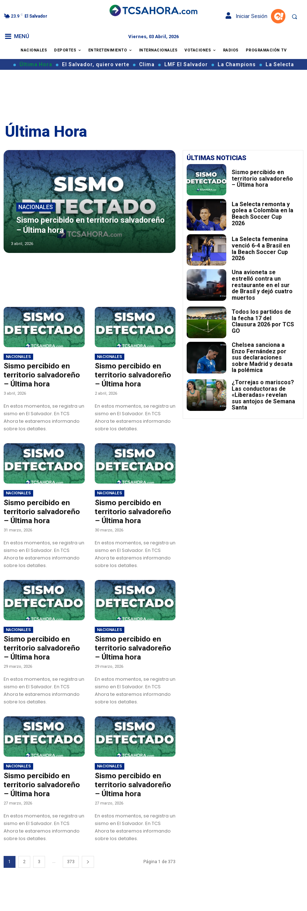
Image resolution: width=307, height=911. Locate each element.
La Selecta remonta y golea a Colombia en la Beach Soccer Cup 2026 (262, 213)
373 (71, 848)
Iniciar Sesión (246, 16)
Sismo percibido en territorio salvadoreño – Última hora (38, 373)
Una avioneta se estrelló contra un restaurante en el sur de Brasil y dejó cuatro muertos (264, 284)
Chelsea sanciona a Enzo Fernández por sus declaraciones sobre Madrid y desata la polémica (262, 354)
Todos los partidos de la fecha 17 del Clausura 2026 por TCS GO (263, 319)
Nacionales (35, 212)
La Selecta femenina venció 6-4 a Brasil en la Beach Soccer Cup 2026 (263, 248)
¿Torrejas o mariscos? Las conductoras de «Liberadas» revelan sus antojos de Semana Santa (261, 389)
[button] (294, 17)
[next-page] (88, 849)
